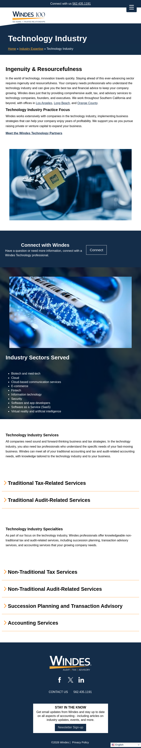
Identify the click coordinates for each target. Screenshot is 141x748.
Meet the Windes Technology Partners (34, 133)
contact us (58, 692)
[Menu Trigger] (131, 7)
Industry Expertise (31, 48)
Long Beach (62, 103)
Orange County (87, 103)
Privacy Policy (80, 742)
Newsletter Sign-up (70, 727)
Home (12, 48)
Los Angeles (44, 103)
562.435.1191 (81, 3)
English (117, 744)
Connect (96, 250)
